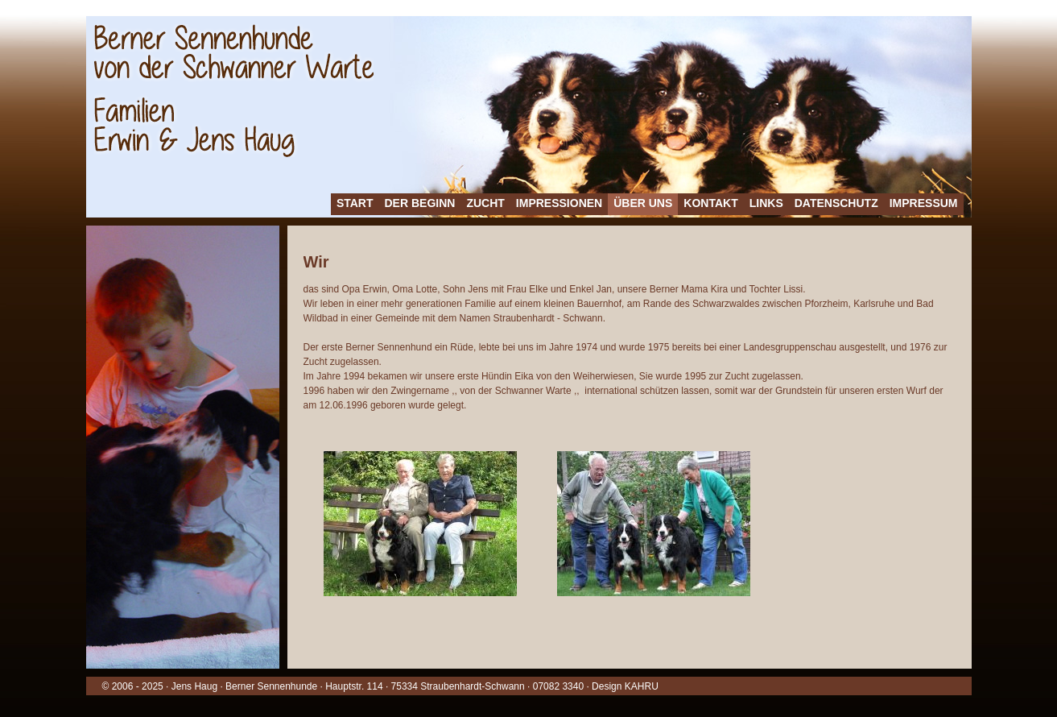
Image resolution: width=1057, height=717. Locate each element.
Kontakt (710, 203)
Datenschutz (836, 203)
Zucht (485, 203)
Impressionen (559, 203)
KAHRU (642, 686)
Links (766, 203)
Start (355, 203)
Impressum (924, 203)
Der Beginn (420, 203)
